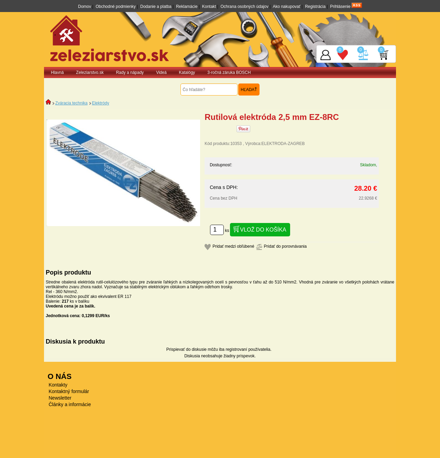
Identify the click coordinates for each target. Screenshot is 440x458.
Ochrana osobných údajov (244, 6)
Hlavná (57, 72)
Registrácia (315, 6)
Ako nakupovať (286, 6)
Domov (84, 6)
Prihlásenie (340, 6)
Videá (161, 72)
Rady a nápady (130, 72)
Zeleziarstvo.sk (89, 72)
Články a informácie (70, 404)
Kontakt (209, 6)
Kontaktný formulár (69, 391)
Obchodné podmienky (116, 6)
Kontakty (58, 385)
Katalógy (187, 72)
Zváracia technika (71, 103)
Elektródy (100, 103)
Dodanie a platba (156, 6)
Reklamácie (187, 6)
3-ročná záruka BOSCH (229, 72)
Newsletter (60, 398)
